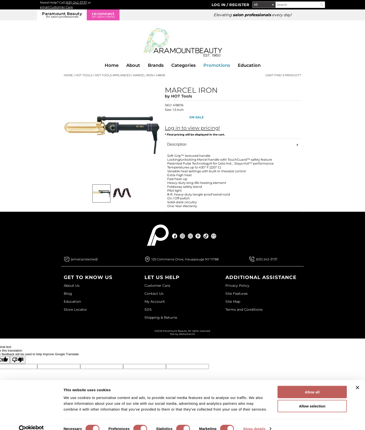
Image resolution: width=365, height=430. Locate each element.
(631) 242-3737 (76, 2)
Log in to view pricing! (192, 128)
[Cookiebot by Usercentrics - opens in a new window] (31, 420)
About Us (71, 285)
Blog (68, 293)
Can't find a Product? (283, 75)
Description (177, 144)
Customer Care (157, 285)
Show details (254, 420)
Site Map (232, 301)
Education (249, 65)
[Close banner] (357, 379)
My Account (154, 301)
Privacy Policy (237, 285)
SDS (148, 309)
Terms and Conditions (243, 309)
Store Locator (75, 309)
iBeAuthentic (187, 334)
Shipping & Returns (160, 317)
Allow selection (312, 398)
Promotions (216, 65)
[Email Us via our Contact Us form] (84, 259)
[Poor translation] (17, 360)
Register (239, 4)
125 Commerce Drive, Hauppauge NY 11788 (185, 259)
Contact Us (153, 293)
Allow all (312, 384)
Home (112, 65)
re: (103, 14)
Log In (219, 4)
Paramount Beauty (62, 14)
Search (322, 5)
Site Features (236, 293)
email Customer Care (56, 7)
